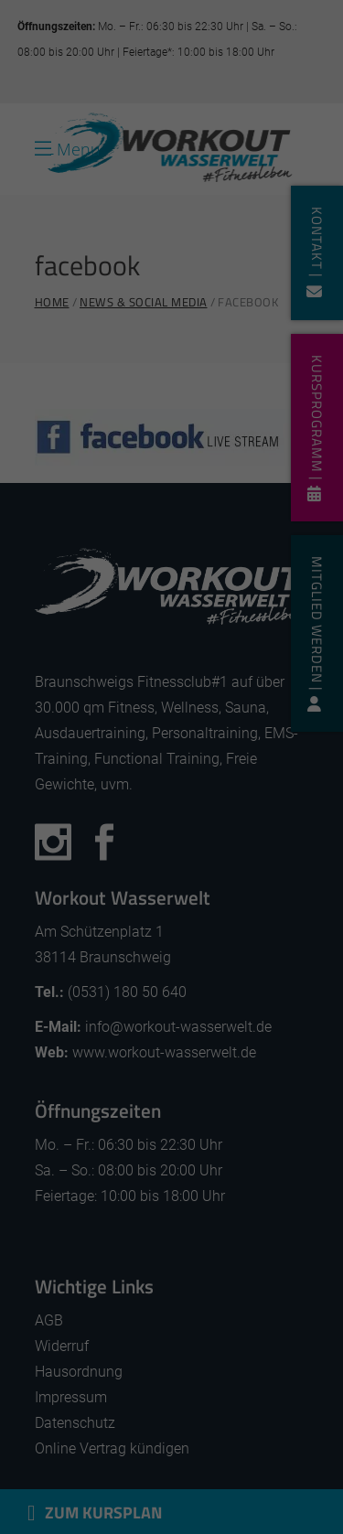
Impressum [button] (267, 1133)
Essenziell (58, 870)
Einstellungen (147, 802)
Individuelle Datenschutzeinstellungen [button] (171, 1077)
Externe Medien (253, 870)
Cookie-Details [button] (85, 1133)
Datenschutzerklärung (81, 781)
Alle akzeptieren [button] (171, 943)
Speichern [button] (171, 1006)
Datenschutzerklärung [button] (181, 1133)
